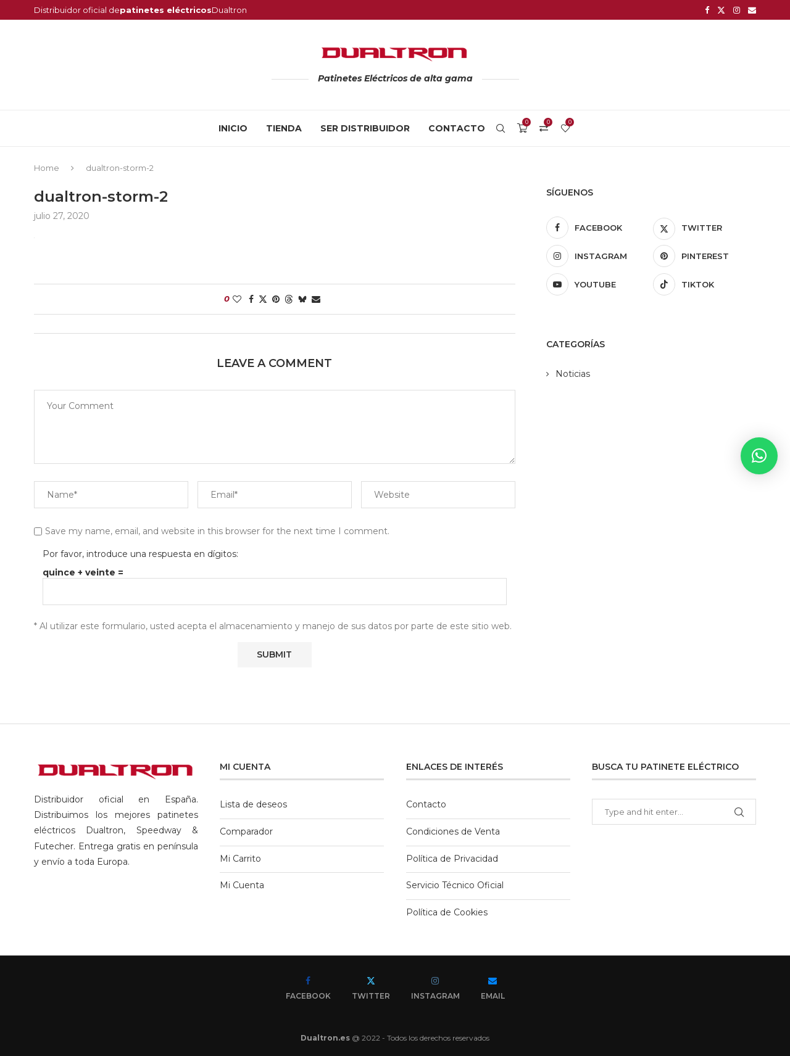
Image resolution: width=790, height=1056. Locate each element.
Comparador (246, 831)
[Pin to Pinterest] (276, 299)
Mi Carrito (240, 858)
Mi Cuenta (242, 885)
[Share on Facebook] (251, 299)
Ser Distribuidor (365, 128)
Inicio (232, 128)
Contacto (456, 128)
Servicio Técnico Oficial (455, 885)
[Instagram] (736, 10)
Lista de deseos (253, 804)
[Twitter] (721, 10)
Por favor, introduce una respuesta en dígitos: (140, 553)
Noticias (572, 373)
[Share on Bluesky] (302, 299)
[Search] (500, 128)
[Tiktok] (704, 284)
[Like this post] (237, 299)
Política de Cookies (447, 912)
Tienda (284, 128)
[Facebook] (707, 10)
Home (46, 168)
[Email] (752, 10)
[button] (759, 455)
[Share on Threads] (289, 299)
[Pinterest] (704, 256)
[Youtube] (597, 284)
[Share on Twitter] (263, 299)
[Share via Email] (316, 299)
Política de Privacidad (452, 858)
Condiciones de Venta (453, 831)
